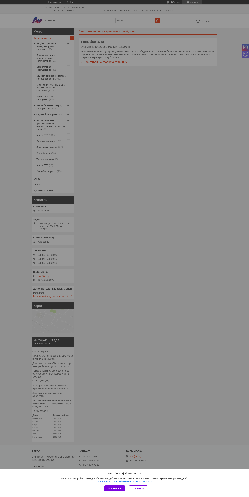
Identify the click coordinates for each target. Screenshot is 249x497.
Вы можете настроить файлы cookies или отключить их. (123, 481)
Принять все (114, 488)
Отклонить (138, 488)
